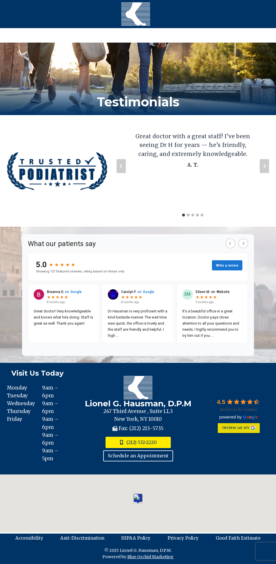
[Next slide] (264, 166)
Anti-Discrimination (82, 538)
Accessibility (29, 538)
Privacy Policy (183, 538)
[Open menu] (138, 35)
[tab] (183, 215)
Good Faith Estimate (238, 538)
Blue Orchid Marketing (150, 556)
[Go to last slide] (121, 166)
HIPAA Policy (135, 538)
